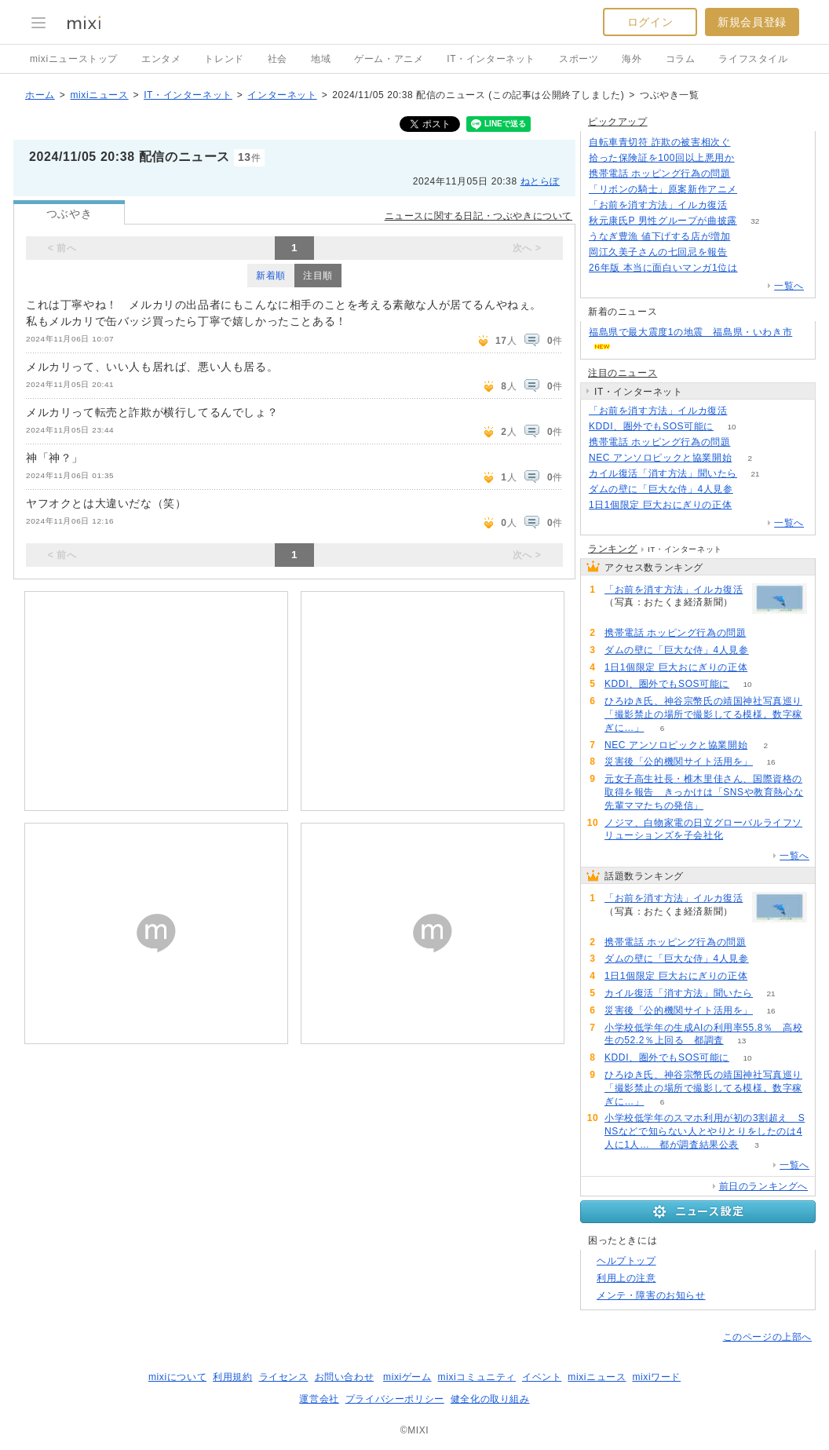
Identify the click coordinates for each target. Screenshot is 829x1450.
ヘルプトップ (626, 1260)
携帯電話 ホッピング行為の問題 (659, 173)
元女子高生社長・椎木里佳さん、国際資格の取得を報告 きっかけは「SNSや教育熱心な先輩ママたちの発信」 (703, 792)
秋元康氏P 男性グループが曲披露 (663, 220)
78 (755, 268)
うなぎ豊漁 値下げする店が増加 (659, 236)
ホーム (40, 94)
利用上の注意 (626, 1278)
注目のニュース (622, 372)
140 (755, 189)
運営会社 (318, 1398)
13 (741, 1040)
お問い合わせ (344, 1376)
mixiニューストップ (74, 58)
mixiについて (177, 1376)
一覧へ (789, 285)
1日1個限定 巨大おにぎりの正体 (660, 504)
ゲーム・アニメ (388, 58)
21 (754, 473)
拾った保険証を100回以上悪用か (662, 157)
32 (754, 221)
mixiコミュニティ (477, 1376)
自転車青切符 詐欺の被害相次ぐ (659, 142)
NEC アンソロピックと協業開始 (660, 457)
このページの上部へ (767, 1336)
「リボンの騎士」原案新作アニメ (663, 189)
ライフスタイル (752, 58)
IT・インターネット (491, 58)
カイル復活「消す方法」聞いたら (663, 473)
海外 (631, 58)
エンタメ (161, 58)
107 (748, 174)
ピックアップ (618, 121)
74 (750, 505)
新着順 (271, 275)
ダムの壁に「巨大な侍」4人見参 (661, 489)
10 (731, 426)
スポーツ (578, 58)
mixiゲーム (407, 1376)
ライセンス (284, 1376)
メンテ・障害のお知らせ (651, 1295)
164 (748, 142)
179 (745, 205)
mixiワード (656, 1376)
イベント (541, 1376)
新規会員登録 (752, 22)
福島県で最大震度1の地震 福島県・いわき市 (690, 332)
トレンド (223, 58)
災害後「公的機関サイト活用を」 (678, 761)
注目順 (318, 275)
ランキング (612, 548)
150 (752, 158)
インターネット (281, 94)
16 (770, 762)
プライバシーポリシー (394, 1398)
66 (748, 236)
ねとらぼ (540, 181)
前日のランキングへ (763, 1186)
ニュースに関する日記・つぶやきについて (478, 215)
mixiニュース (99, 94)
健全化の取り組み (490, 1398)
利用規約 (232, 1376)
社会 (277, 58)
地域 (321, 58)
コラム (681, 58)
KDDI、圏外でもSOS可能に (651, 426)
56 (745, 252)
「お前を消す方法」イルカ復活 (658, 204)
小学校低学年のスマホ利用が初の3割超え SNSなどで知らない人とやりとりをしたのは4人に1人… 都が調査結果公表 (704, 1131)
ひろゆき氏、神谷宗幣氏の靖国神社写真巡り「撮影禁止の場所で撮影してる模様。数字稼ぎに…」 (703, 714)
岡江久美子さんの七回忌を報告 (658, 252)
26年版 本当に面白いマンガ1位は (663, 267)
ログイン (650, 22)
